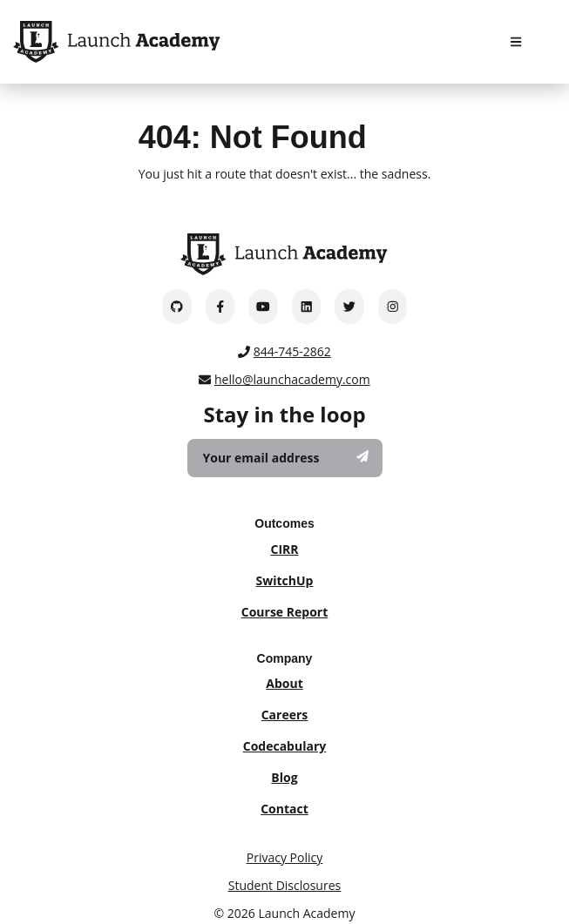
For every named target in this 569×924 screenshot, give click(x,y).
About (284, 683)
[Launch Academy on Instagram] (393, 306)
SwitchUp (285, 580)
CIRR (284, 549)
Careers (284, 714)
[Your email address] (285, 458)
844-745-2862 (292, 351)
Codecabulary (284, 746)
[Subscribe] (362, 456)
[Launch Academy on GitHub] (177, 306)
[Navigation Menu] (516, 42)
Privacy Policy (284, 857)
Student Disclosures (284, 885)
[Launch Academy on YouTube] (263, 306)
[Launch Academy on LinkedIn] (307, 306)
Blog (284, 777)
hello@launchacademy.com (292, 379)
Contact (284, 808)
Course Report (285, 612)
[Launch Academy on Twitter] (349, 306)
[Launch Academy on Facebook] (220, 306)
